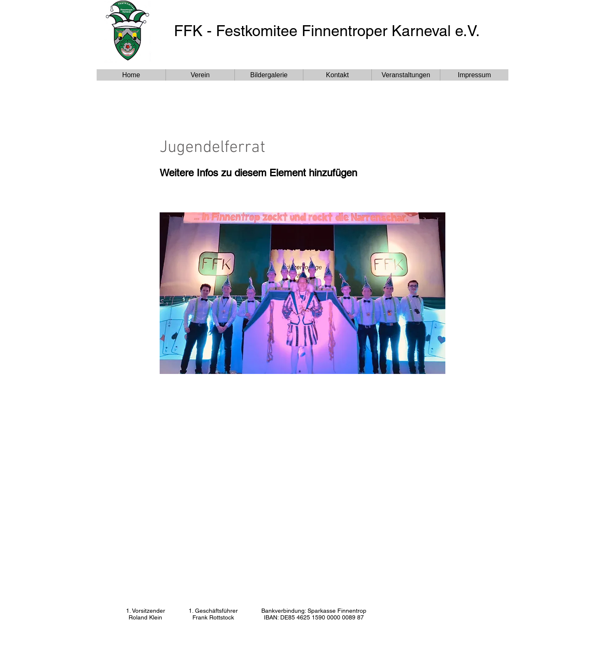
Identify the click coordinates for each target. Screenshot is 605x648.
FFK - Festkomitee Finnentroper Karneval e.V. (327, 30)
